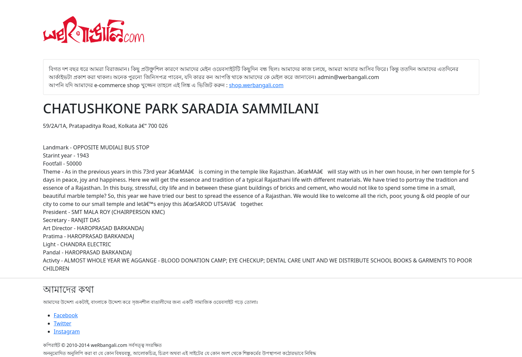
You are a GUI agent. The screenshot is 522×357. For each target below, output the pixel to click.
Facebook (66, 315)
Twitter (62, 323)
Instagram (67, 331)
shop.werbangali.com (256, 85)
